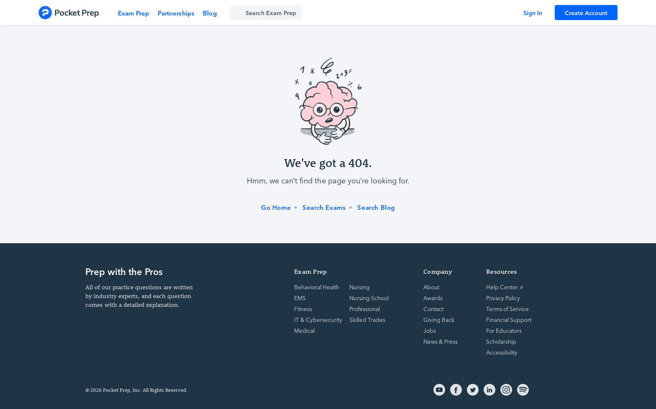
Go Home (276, 207)
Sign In (532, 12)
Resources (501, 271)
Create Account (586, 12)
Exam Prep (133, 12)
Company (437, 271)
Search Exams (324, 207)
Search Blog (376, 207)
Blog (210, 12)
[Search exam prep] (266, 12)
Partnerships (176, 12)
